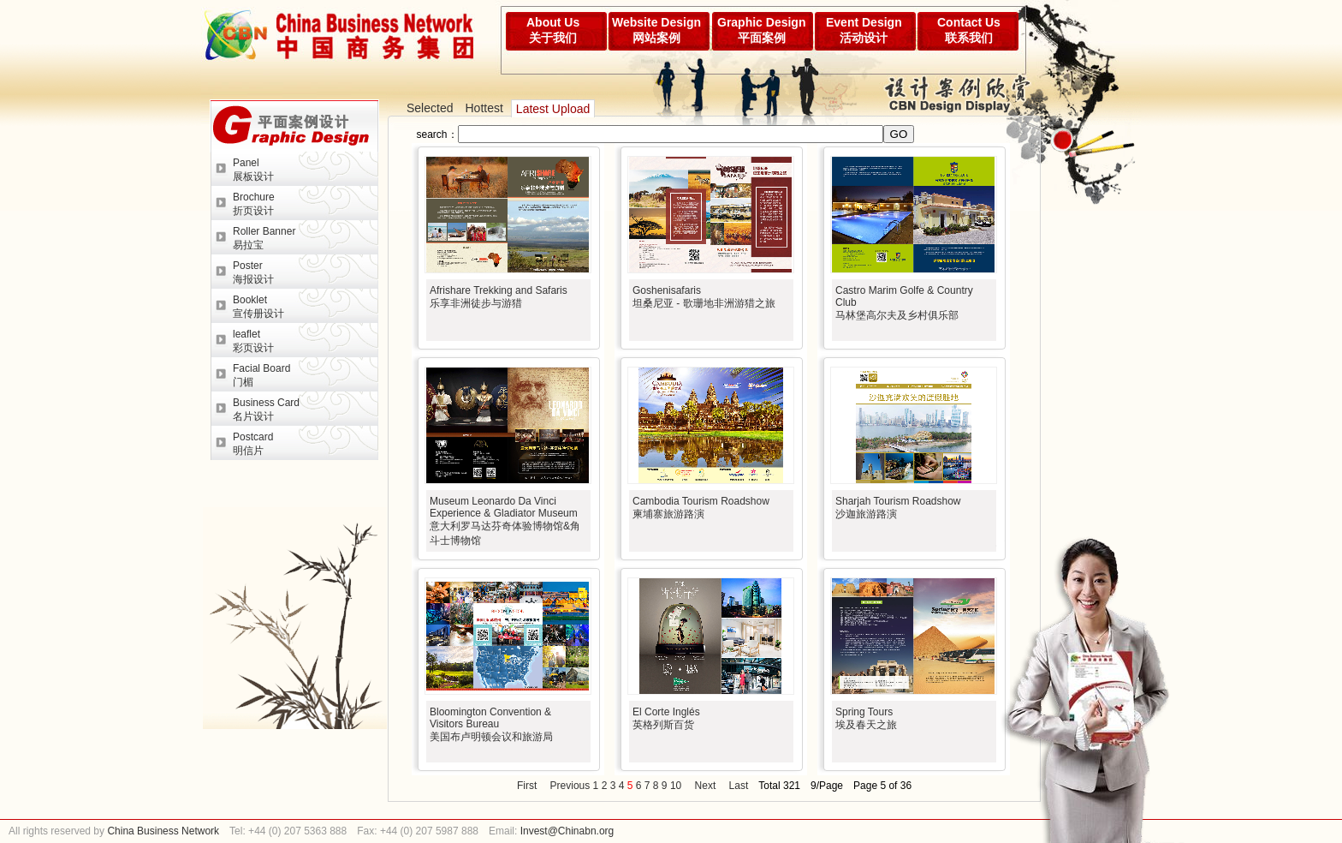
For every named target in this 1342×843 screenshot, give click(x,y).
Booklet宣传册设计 (258, 307)
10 (675, 786)
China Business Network (161, 831)
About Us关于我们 (552, 30)
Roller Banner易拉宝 (264, 238)
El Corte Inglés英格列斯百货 (666, 718)
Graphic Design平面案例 (761, 30)
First (527, 786)
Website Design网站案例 (656, 30)
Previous (570, 786)
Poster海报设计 (253, 272)
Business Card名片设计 (266, 409)
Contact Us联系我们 (969, 30)
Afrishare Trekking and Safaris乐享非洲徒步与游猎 (498, 296)
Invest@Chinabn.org (567, 831)
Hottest (483, 108)
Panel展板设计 (253, 169)
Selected (430, 108)
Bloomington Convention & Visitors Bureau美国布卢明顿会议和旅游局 (491, 724)
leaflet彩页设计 (253, 341)
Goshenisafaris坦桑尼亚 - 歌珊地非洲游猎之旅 (703, 296)
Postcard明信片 (253, 444)
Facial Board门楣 (261, 375)
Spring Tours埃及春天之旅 (866, 718)
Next (705, 786)
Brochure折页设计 (254, 204)
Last (739, 786)
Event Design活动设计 (864, 30)
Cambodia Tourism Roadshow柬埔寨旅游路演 (700, 507)
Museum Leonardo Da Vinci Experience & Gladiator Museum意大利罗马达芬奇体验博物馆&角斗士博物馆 (505, 521)
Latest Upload (553, 109)
